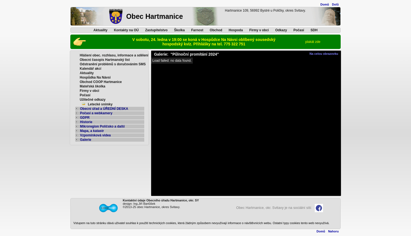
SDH (314, 30)
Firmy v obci (259, 30)
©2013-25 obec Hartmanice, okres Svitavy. (151, 207)
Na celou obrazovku (323, 53)
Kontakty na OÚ (126, 30)
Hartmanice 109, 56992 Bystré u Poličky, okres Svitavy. (265, 10)
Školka (179, 30)
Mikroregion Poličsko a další (100, 126)
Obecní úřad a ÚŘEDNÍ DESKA (101, 109)
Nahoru (333, 231)
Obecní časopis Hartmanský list (105, 60)
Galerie (83, 140)
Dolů (335, 4)
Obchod (216, 30)
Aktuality (101, 30)
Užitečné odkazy (92, 100)
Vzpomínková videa (93, 135)
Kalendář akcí (90, 69)
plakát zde (313, 42)
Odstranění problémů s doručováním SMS (113, 64)
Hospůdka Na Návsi (95, 77)
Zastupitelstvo (156, 30)
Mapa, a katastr (89, 131)
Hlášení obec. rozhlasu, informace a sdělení (114, 55)
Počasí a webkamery (93, 113)
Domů (325, 4)
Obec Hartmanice (154, 16)
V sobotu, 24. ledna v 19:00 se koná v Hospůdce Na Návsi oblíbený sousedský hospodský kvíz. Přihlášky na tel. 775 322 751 (204, 41)
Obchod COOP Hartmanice (101, 82)
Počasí (298, 30)
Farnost (197, 30)
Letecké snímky (100, 104)
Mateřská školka (92, 86)
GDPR (82, 118)
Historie (83, 122)
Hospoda (236, 30)
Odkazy (281, 30)
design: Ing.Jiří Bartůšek (139, 203)
